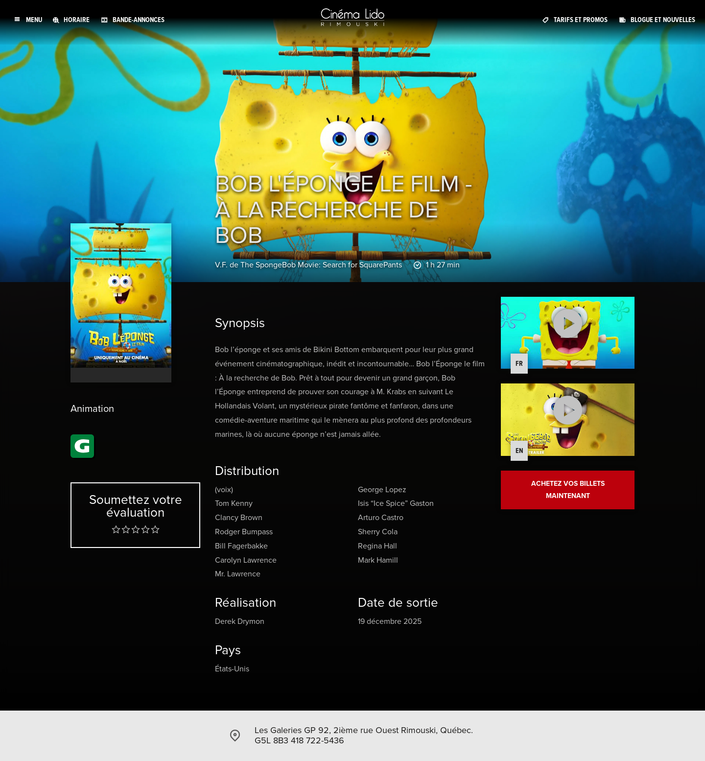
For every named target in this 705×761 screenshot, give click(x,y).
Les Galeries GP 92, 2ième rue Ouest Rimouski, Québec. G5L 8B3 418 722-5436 (364, 735)
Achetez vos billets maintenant (568, 490)
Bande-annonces (138, 19)
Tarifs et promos (581, 19)
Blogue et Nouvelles (663, 19)
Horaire (77, 19)
